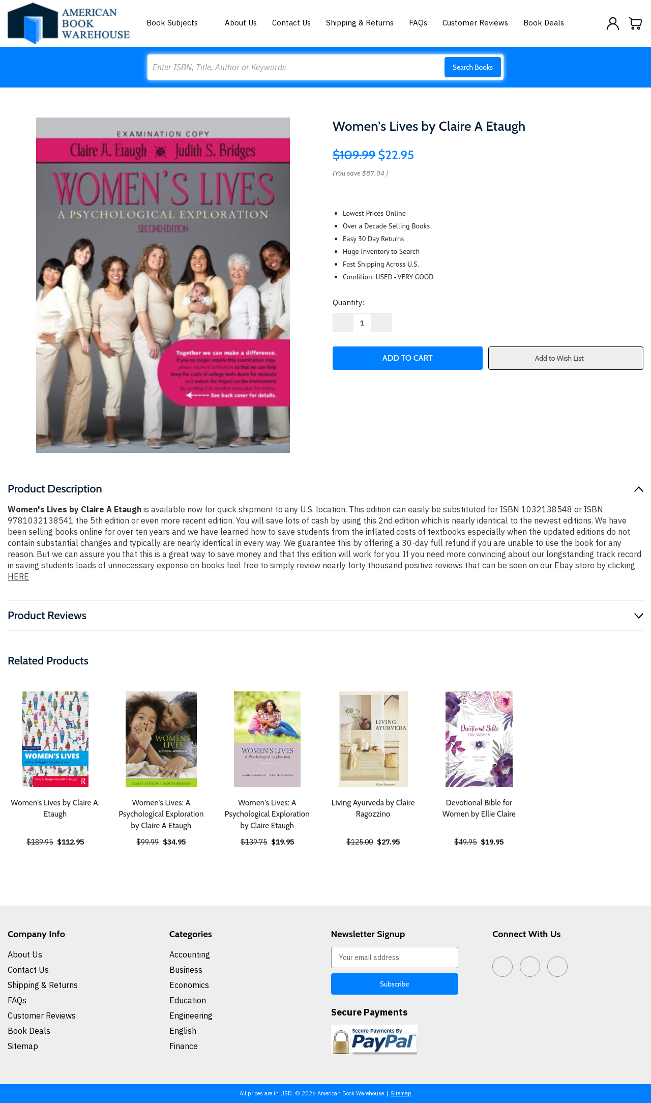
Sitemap (23, 1046)
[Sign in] (612, 23)
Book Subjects (178, 22)
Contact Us (291, 22)
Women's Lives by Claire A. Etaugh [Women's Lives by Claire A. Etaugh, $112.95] (55, 808)
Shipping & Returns (360, 22)
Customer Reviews (475, 22)
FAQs (418, 22)
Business (185, 970)
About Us (241, 22)
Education (187, 1000)
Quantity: (348, 302)
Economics (189, 985)
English (182, 1031)
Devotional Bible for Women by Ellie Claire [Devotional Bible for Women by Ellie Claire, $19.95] (479, 808)
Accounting (189, 954)
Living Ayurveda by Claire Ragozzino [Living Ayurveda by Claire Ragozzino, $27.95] (373, 808)
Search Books (473, 67)
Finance (183, 1046)
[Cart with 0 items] (635, 23)
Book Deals (543, 22)
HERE (18, 576)
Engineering (191, 1015)
